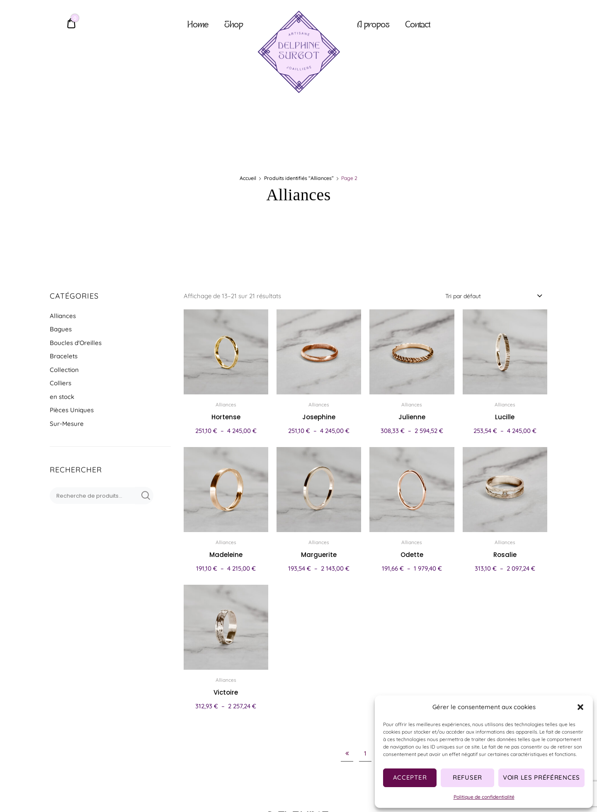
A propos (373, 25)
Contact (417, 25)
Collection (64, 370)
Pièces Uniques (72, 410)
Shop (233, 25)
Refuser (467, 777)
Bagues (61, 329)
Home (198, 25)
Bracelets (64, 356)
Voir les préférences (541, 777)
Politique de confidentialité (484, 797)
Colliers (60, 383)
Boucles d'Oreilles (76, 343)
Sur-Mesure (67, 424)
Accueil (248, 178)
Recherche (144, 495)
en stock (62, 397)
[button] (580, 707)
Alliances (63, 316)
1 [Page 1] (365, 753)
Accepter (410, 777)
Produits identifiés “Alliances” (299, 178)
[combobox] (493, 296)
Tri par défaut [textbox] (463, 296)
